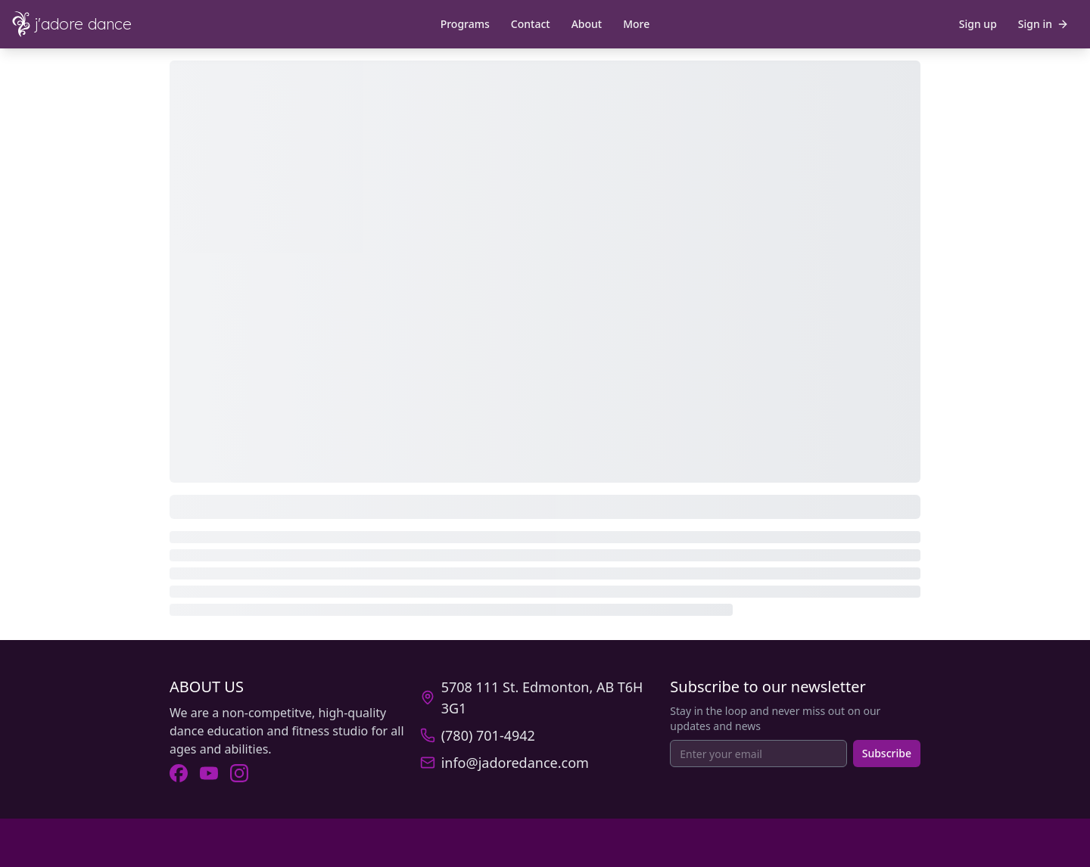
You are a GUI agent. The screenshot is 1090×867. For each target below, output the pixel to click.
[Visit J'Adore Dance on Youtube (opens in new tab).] (209, 773)
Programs (465, 24)
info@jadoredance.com (515, 763)
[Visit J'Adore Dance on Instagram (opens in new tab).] (239, 773)
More (636, 24)
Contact (530, 24)
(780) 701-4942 (488, 735)
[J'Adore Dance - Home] (84, 24)
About (587, 24)
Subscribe (886, 753)
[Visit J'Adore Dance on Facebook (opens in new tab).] (179, 773)
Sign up (978, 24)
